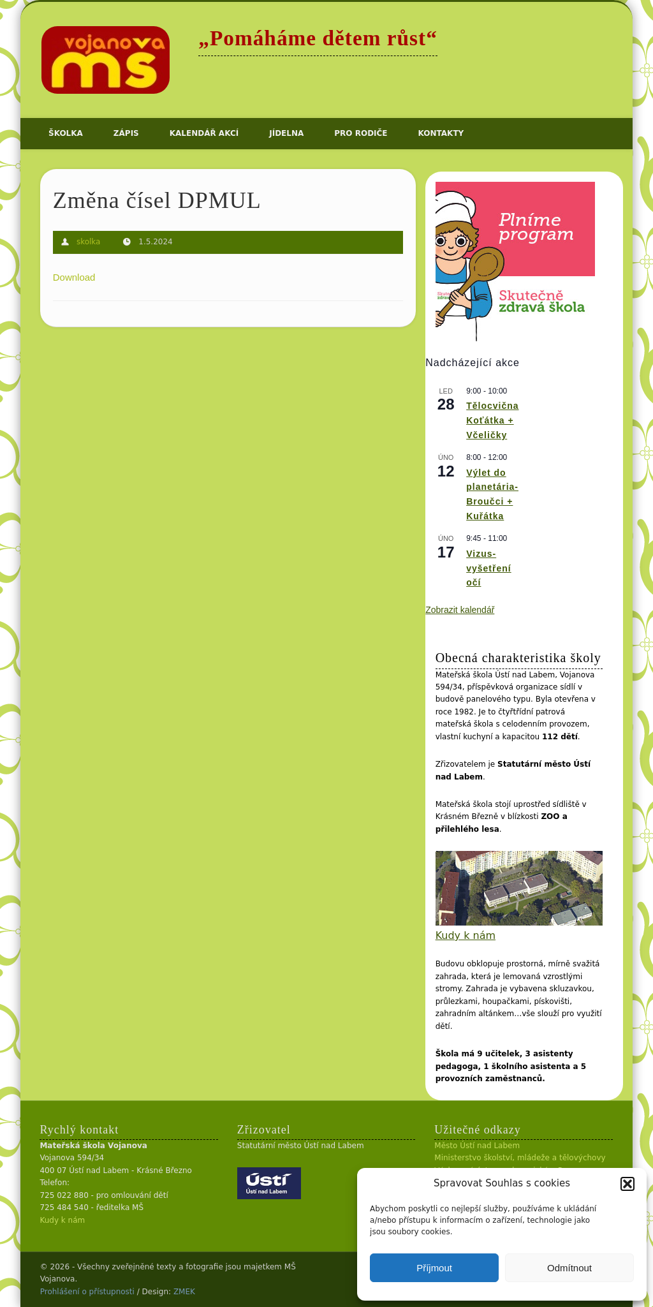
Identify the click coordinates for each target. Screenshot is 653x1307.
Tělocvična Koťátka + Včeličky (492, 420)
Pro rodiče (360, 133)
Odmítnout (569, 1267)
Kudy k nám (465, 935)
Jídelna (286, 133)
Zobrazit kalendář (459, 610)
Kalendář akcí (204, 133)
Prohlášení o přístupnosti (87, 1291)
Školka (65, 133)
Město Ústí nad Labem (477, 1145)
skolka (89, 241)
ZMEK (184, 1291)
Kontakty (441, 133)
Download (74, 277)
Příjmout (434, 1267)
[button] (627, 1184)
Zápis (126, 133)
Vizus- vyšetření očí (488, 568)
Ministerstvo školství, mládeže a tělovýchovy (519, 1157)
